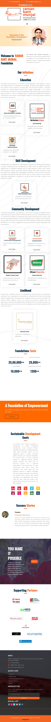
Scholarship (37, 123)
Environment (37, 241)
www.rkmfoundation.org (16, 667)
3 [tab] (25, 535)
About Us (11, 674)
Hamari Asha (24, 331)
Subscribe (23, 698)
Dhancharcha (37, 275)
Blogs (10, 683)
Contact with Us (13, 681)
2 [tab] (23, 535)
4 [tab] (27, 535)
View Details (12, 122)
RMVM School (12, 147)
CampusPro (25, 719)
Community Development (12, 240)
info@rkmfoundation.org (16, 665)
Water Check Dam (12, 275)
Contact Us (12, 416)
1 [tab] (21, 535)
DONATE (34, 561)
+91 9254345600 (13, 662)
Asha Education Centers (12, 113)
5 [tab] (29, 535)
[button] (4, 36)
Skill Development (24, 194)
